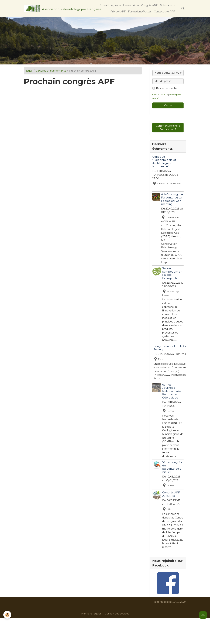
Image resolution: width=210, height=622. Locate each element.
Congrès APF (149, 5)
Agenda (116, 5)
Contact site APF (164, 11)
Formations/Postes (140, 11)
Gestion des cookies (117, 617)
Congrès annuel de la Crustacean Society (176, 348)
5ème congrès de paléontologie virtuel (172, 467)
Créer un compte (160, 94)
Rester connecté (166, 88)
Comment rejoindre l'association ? (168, 127)
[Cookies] (7, 615)
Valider (168, 105)
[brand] (55, 8)
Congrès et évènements (51, 70)
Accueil (104, 5)
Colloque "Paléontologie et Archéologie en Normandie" (164, 161)
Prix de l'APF (118, 11)
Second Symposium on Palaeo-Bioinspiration (172, 273)
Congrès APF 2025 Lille (171, 494)
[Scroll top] (203, 615)
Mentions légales (91, 617)
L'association (131, 5)
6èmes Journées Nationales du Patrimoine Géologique (171, 391)
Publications (167, 5)
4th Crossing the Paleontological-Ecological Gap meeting (172, 199)
